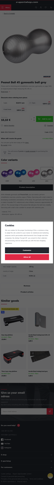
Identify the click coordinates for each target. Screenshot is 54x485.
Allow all (27, 257)
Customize (27, 250)
